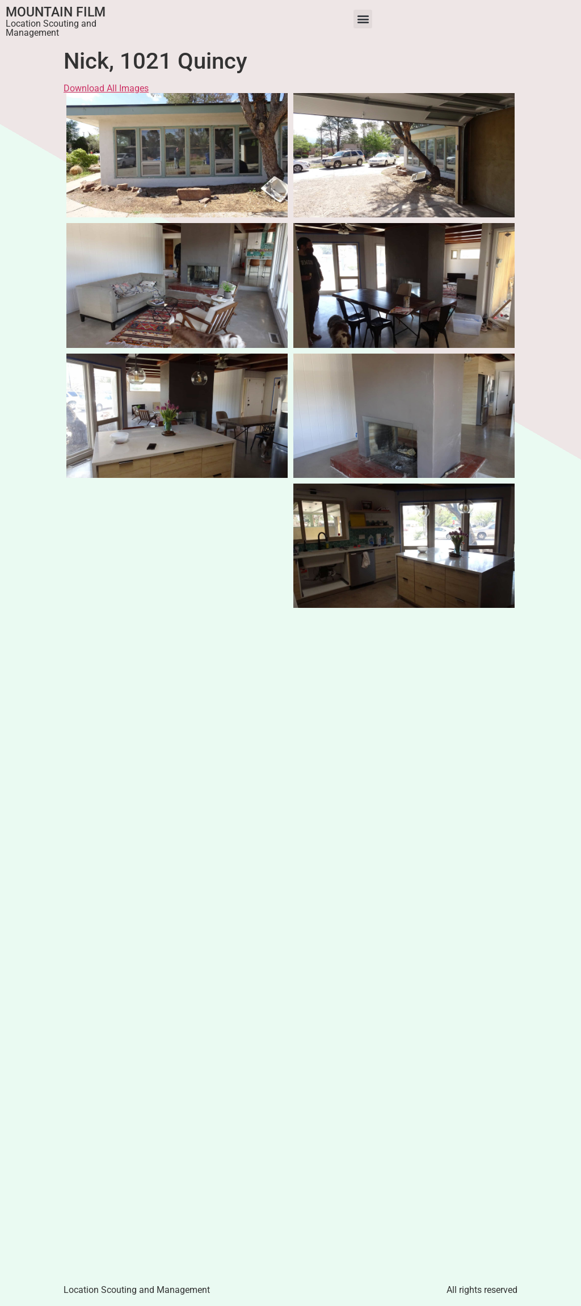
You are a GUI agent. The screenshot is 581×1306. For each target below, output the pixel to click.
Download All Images (106, 88)
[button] (362, 19)
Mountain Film (56, 12)
